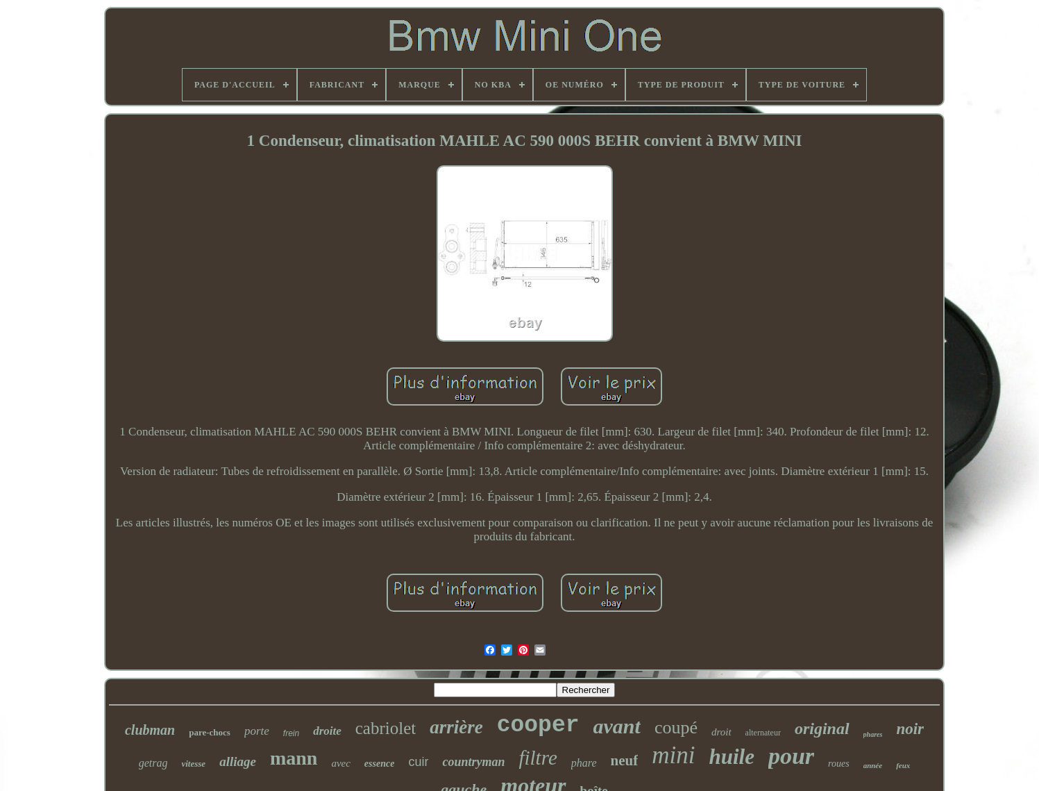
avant (617, 726)
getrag (153, 763)
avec (340, 763)
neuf (625, 760)
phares (873, 734)
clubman (150, 730)
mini (673, 755)
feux (903, 765)
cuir (418, 762)
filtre (537, 758)
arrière (456, 727)
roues (839, 763)
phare (584, 763)
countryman (473, 762)
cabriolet (385, 728)
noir (910, 729)
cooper (538, 725)
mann (293, 758)
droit (721, 732)
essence (379, 763)
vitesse (193, 763)
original (822, 728)
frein (291, 733)
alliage (237, 761)
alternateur (763, 733)
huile (731, 756)
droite (327, 731)
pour (791, 756)
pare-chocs (209, 732)
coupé (676, 727)
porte (256, 731)
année (873, 765)
